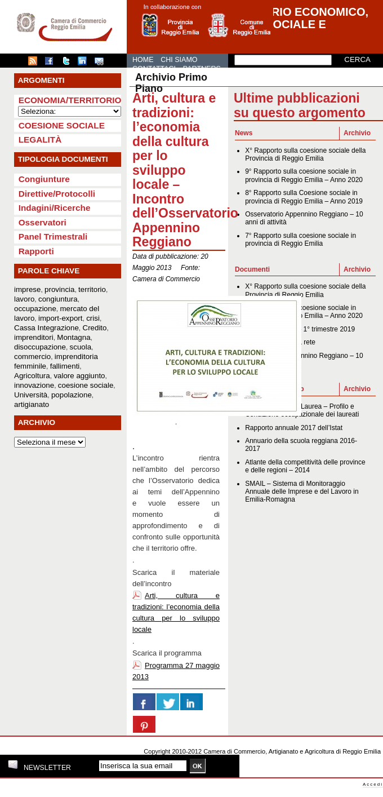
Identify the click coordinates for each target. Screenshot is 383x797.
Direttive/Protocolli (57, 193)
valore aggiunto (79, 375)
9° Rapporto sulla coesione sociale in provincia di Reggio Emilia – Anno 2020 (304, 175)
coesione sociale (86, 385)
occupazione (35, 308)
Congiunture (44, 179)
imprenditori (34, 337)
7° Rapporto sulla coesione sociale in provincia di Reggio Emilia (300, 239)
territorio (92, 289)
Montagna (73, 337)
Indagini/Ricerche (55, 207)
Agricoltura (32, 375)
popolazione (71, 395)
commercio (32, 356)
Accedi (373, 784)
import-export (60, 318)
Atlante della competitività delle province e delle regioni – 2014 (305, 466)
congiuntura (58, 299)
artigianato (31, 404)
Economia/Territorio (70, 100)
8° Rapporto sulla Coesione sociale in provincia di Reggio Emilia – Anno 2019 (304, 197)
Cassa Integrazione (46, 328)
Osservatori (42, 222)
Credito (95, 328)
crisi (93, 318)
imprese (27, 289)
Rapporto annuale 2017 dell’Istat (293, 428)
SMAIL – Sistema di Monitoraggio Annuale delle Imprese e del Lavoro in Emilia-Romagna (301, 492)
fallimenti (65, 366)
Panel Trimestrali (53, 236)
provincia (59, 289)
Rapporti (36, 251)
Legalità (40, 139)
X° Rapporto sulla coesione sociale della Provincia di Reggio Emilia (305, 154)
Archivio (357, 133)
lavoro (24, 299)
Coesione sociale (62, 125)
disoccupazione (40, 347)
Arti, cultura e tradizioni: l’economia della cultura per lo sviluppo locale (176, 612)
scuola (81, 347)
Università (30, 395)
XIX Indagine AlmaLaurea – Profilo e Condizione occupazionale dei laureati (302, 410)
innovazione (34, 385)
